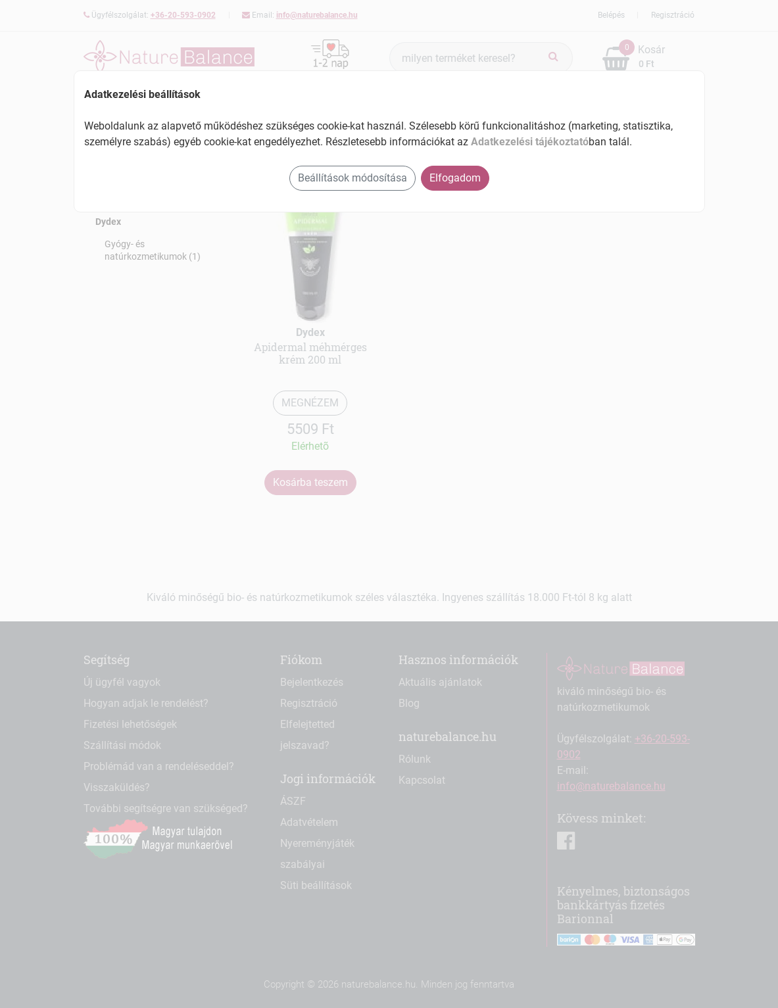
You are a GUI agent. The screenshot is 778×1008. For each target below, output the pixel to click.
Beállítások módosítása (352, 178)
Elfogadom (455, 178)
